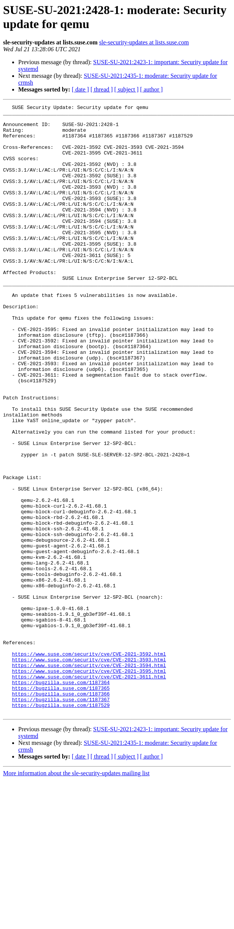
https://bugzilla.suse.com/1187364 (60, 798)
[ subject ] (126, 89)
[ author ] (151, 89)
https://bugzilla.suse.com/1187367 (60, 818)
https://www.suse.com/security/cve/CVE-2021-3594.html (89, 777)
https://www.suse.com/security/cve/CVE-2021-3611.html (89, 791)
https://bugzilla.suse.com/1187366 (60, 812)
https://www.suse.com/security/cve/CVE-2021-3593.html (89, 771)
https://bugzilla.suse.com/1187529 (60, 825)
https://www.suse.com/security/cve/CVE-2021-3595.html (89, 784)
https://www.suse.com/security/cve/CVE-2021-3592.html (89, 764)
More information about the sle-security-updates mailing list (76, 895)
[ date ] (80, 89)
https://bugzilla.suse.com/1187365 (60, 805)
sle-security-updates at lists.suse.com (144, 42)
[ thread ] (101, 89)
